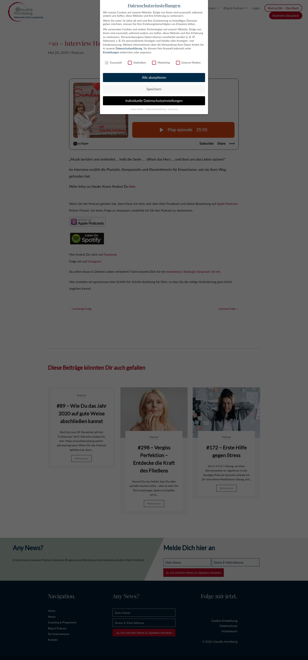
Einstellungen (111, 52)
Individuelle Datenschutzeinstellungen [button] (154, 101)
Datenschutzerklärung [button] (156, 109)
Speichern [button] (154, 89)
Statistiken (137, 62)
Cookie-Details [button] (137, 109)
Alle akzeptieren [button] (154, 77)
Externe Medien (188, 62)
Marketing (161, 62)
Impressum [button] (173, 109)
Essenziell (113, 62)
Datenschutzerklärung (129, 48)
